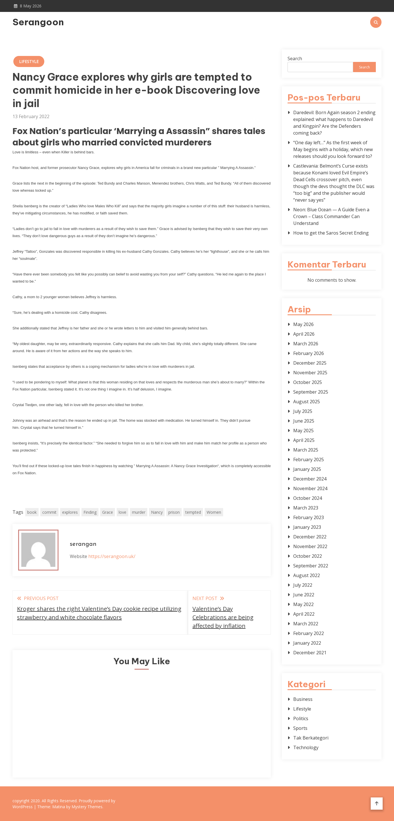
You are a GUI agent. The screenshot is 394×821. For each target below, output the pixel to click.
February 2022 (308, 633)
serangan (83, 544)
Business (303, 699)
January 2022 (307, 643)
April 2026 (304, 334)
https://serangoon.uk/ (111, 556)
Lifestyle (29, 61)
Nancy (157, 512)
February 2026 (308, 353)
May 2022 (303, 604)
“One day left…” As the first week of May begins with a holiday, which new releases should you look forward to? (333, 149)
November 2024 (310, 488)
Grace (107, 512)
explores (70, 512)
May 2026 (303, 324)
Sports (300, 728)
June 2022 (303, 595)
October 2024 (307, 498)
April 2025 (304, 440)
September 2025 (310, 392)
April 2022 (304, 614)
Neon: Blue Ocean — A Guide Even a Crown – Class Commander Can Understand (331, 216)
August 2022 (306, 575)
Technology (305, 747)
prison (174, 512)
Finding (90, 512)
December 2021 (309, 652)
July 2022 (302, 585)
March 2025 (305, 450)
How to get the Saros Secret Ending (331, 233)
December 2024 (309, 479)
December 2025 (309, 363)
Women (214, 512)
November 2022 (310, 546)
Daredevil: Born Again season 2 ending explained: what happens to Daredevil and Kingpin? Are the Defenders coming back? (334, 122)
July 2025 (302, 411)
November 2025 (310, 372)
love (122, 512)
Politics (300, 718)
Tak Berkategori (310, 738)
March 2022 (305, 624)
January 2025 (307, 469)
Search (295, 58)
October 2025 (307, 382)
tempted (193, 512)
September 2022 (310, 566)
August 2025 (306, 401)
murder (138, 512)
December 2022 (309, 537)
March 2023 (305, 508)
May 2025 (303, 430)
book (32, 512)
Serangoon (38, 22)
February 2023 (308, 517)
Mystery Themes (87, 806)
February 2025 (308, 459)
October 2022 (307, 556)
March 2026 (305, 343)
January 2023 (307, 527)
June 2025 (303, 421)
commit (49, 512)
